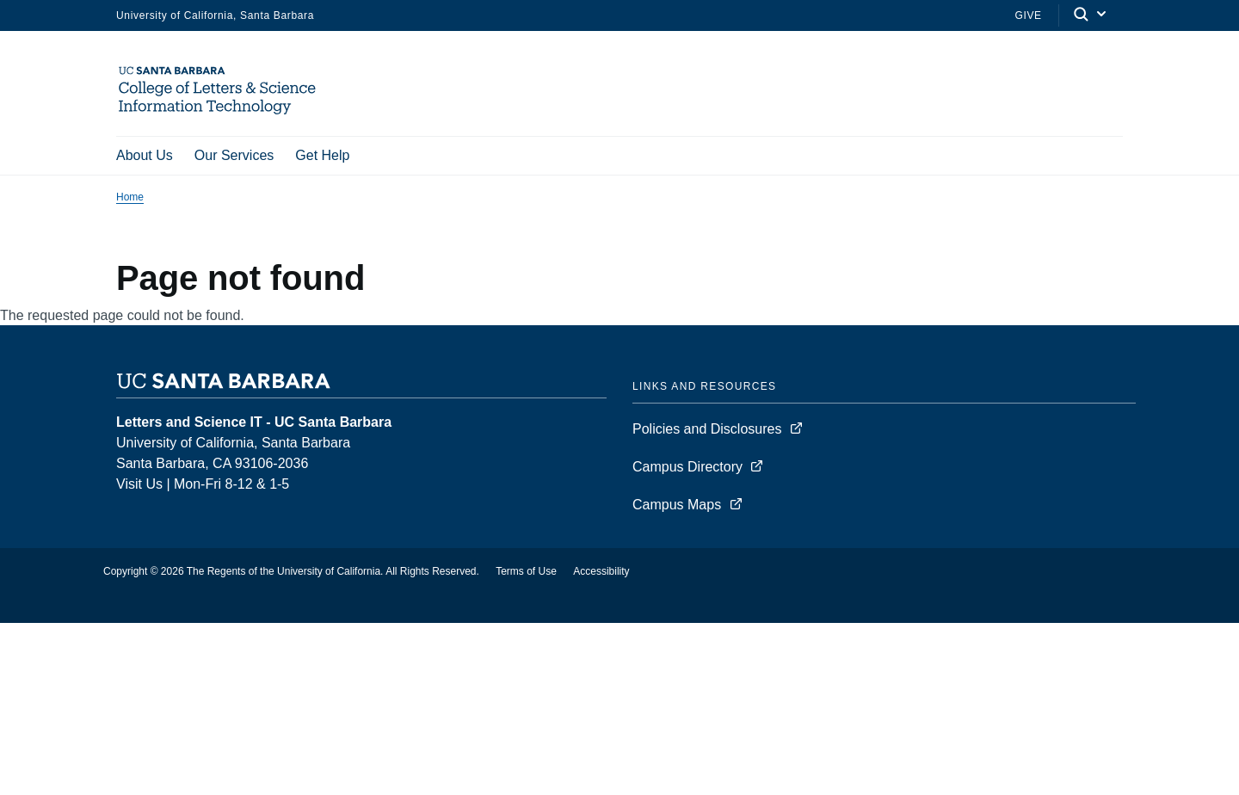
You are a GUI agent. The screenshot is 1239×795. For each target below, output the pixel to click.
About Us (144, 155)
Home (130, 199)
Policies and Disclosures (706, 430)
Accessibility (601, 573)
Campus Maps (676, 506)
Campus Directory (687, 468)
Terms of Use (526, 573)
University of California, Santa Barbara (215, 15)
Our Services (234, 155)
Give (1027, 15)
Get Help (322, 155)
